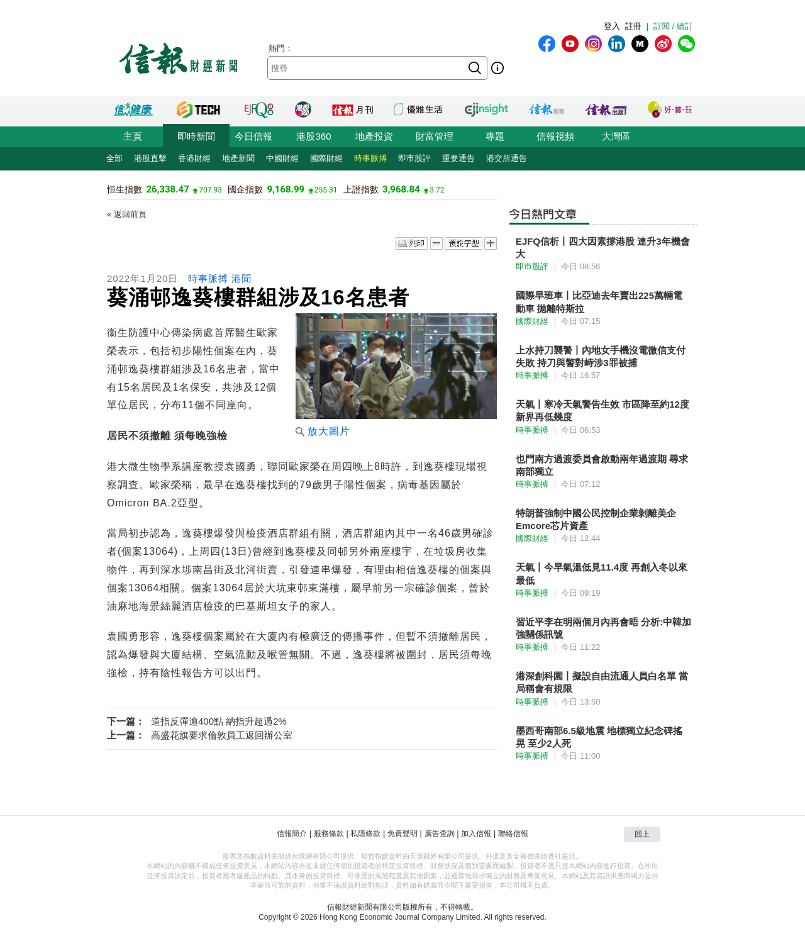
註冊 (633, 26)
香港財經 (194, 158)
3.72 (437, 190)
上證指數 (361, 189)
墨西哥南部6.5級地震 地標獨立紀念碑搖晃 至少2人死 (599, 737)
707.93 (210, 190)
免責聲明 (402, 833)
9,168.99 (286, 189)
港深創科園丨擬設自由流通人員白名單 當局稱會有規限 (602, 682)
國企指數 (245, 189)
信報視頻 (555, 136)
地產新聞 (238, 158)
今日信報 (253, 136)
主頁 (132, 136)
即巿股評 (414, 158)
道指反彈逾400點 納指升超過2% (219, 721)
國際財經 (326, 158)
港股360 (313, 136)
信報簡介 (292, 833)
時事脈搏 (370, 158)
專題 (495, 136)
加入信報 (476, 833)
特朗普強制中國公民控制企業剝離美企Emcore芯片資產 (596, 519)
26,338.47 (167, 189)
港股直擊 (150, 158)
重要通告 (458, 158)
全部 (114, 158)
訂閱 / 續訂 (673, 26)
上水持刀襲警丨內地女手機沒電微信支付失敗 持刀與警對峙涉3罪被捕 (601, 356)
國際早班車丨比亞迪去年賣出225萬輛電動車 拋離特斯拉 (599, 301)
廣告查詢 (440, 833)
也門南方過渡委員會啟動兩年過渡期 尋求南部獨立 (602, 465)
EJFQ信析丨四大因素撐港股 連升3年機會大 (603, 247)
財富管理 (434, 136)
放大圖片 (323, 431)
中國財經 (282, 158)
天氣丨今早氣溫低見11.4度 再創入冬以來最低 (601, 573)
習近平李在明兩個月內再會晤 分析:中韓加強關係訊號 (603, 628)
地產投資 (374, 136)
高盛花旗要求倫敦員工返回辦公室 (221, 735)
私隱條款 (365, 833)
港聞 (241, 278)
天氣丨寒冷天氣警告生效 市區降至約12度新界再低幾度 (602, 410)
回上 (642, 834)
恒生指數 (124, 189)
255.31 (326, 190)
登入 (612, 26)
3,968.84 (401, 189)
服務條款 (329, 833)
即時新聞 (196, 136)
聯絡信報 (513, 833)
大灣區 (616, 136)
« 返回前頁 (127, 214)
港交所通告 (506, 158)
